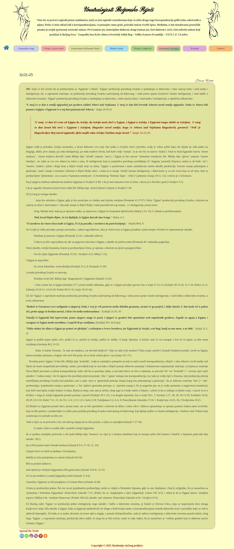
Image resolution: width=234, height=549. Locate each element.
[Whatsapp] (27, 536)
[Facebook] (22, 536)
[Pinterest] (41, 536)
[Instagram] (31, 536)
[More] (45, 536)
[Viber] (36, 536)
